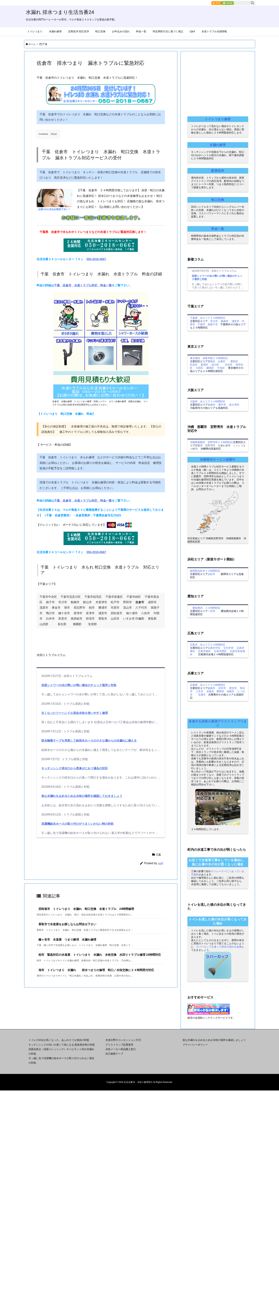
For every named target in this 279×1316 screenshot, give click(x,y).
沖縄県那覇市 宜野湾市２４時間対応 (211, 442)
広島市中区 (214, 647)
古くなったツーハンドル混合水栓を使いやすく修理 (74, 712)
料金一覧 (217, 229)
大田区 (199, 367)
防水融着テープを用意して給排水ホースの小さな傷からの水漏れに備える (89, 740)
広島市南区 (204, 651)
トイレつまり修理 (218, 119)
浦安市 (235, 321)
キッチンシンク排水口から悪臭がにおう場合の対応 (74, 768)
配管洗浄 (217, 170)
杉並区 (194, 364)
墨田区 (234, 361)
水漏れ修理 (218, 145)
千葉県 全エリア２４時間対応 (207, 317)
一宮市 (211, 611)
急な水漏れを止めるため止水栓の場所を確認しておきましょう (81, 795)
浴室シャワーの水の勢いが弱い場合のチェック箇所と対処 (78, 685)
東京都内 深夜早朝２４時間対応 (209, 358)
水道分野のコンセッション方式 (123, 1040)
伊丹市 (222, 688)
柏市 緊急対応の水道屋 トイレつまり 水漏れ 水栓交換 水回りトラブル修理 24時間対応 (99, 954)
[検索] (252, 3)
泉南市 (211, 404)
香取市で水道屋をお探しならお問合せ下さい (67, 924)
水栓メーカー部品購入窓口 (120, 1049)
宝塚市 (202, 694)
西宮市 (233, 688)
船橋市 (224, 321)
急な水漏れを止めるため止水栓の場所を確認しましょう (214, 1040)
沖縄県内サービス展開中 (217, 459)
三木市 (199, 691)
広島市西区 (220, 651)
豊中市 (222, 404)
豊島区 (211, 361)
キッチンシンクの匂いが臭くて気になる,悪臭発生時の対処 (62, 1044)
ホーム (32, 44)
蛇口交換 (217, 200)
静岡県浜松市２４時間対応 (205, 570)
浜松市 (211, 574)
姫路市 (211, 688)
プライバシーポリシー (195, 1044)
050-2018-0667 (96, 259)
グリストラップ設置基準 (119, 1044)
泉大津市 (234, 404)
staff (160, 863)
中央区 (221, 367)
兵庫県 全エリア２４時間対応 (207, 684)
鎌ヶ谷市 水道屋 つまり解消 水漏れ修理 (67, 939)
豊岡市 (220, 691)
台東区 (221, 361)
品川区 (215, 364)
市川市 (214, 321)
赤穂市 (210, 691)
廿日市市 (228, 647)
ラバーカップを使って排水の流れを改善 (219, 946)
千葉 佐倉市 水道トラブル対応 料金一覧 (83, 285)
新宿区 (204, 364)
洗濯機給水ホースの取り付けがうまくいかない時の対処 (77, 823)
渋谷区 (228, 364)
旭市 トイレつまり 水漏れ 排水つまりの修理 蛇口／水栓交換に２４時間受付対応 (96, 970)
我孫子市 (213, 324)
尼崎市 (230, 691)
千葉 (45, 44)
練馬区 (210, 367)
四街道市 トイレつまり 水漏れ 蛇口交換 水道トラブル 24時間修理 (86, 908)
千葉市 (201, 324)
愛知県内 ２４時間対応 (205, 607)
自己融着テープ (114, 1053)
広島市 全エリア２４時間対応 (207, 644)
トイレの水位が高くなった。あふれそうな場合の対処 (59, 1040)
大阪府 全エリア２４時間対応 (207, 401)
